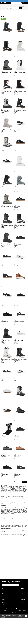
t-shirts (15, 518)
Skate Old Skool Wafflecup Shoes (20, 315)
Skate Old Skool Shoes (20, 200)
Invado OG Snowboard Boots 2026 (7, 66)
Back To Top (14, 612)
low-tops (26, 525)
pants (22, 518)
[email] (10, 585)
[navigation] (14, 482)
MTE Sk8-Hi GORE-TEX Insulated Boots (20, 411)
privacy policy (3, 617)
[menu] (26, 3)
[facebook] (21, 608)
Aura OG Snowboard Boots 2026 (20, 28)
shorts (24, 518)
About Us (3, 590)
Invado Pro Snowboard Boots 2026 (7, 124)
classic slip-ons (17, 525)
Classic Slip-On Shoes (7, 373)
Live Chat (22, 602)
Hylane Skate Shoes (20, 430)
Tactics (4, 3)
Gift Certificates (4, 591)
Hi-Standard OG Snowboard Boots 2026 (20, 66)
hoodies (17, 518)
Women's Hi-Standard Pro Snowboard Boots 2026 (20, 182)
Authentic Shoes (7, 258)
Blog (2, 593)
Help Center (22, 590)
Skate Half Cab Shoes (20, 143)
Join (20, 8)
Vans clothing (9, 498)
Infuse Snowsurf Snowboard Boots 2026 (7, 220)
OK (25, 616)
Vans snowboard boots (7, 501)
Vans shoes (4, 491)
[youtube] (16, 608)
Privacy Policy (24, 610)
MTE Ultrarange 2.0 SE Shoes (7, 449)
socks (26, 518)
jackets (20, 518)
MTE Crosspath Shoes (20, 469)
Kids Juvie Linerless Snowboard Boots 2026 (20, 220)
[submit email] (18, 584)
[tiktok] (11, 608)
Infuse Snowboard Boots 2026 (7, 28)
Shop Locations (23, 604)
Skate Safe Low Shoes (7, 315)
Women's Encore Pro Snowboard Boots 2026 (20, 162)
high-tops (23, 525)
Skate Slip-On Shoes (7, 296)
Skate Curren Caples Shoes (20, 239)
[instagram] (6, 608)
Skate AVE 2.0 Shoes (20, 258)
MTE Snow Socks (7, 430)
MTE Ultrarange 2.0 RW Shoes (20, 334)
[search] (16, 3)
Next (24, 481)
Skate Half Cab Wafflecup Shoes (20, 124)
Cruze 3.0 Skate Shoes (7, 411)
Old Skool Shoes (7, 162)
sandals (3, 526)
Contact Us (22, 591)
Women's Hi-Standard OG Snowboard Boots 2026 (7, 354)
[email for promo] (12, 8)
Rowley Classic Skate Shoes (20, 296)
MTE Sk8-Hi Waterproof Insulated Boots (20, 277)
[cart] (24, 3)
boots (20, 525)
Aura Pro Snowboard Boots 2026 (7, 47)
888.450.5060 (23, 599)
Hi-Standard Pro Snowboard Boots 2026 (20, 105)
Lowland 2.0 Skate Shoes (7, 392)
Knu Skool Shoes (20, 373)
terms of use (20, 616)
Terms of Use (20, 610)
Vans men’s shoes (24, 512)
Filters (3, 18)
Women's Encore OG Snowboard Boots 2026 (20, 47)
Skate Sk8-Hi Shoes (7, 277)
